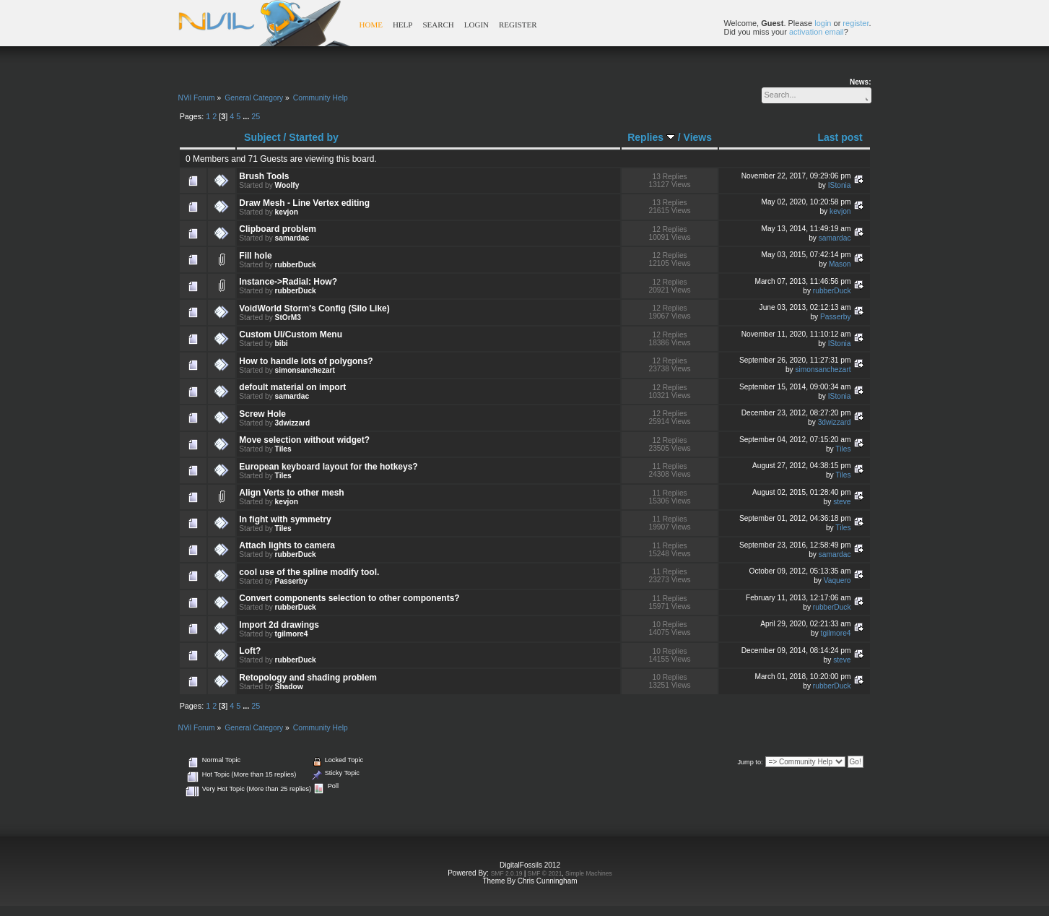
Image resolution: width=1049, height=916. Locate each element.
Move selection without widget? (304, 440)
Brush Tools (264, 176)
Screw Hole (262, 414)
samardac (292, 238)
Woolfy (287, 185)
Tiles (283, 449)
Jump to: (749, 762)
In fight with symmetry (285, 519)
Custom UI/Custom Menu (290, 334)
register (856, 23)
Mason (840, 264)
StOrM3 (288, 317)
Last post (839, 137)
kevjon (286, 212)
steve (841, 502)
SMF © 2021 (545, 873)
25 (255, 116)
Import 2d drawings (279, 625)
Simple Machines (588, 873)
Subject (262, 137)
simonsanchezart (305, 370)
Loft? (250, 651)
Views (698, 137)
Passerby (835, 317)
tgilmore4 (291, 634)
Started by (313, 137)
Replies (651, 137)
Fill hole (255, 256)
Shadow (289, 687)
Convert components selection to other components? (349, 598)
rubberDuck (295, 265)
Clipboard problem (277, 229)
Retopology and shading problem (308, 678)
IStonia (839, 185)
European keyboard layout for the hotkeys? (328, 467)
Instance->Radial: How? (288, 282)
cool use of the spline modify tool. (309, 572)
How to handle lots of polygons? (306, 361)
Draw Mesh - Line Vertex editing (304, 203)
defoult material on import (292, 387)
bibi (281, 343)
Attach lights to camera (287, 545)
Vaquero (837, 580)
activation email (816, 31)
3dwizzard (292, 423)
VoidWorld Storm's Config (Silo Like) (314, 308)
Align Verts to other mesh (291, 493)
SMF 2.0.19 (507, 873)
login (822, 23)
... (247, 116)
